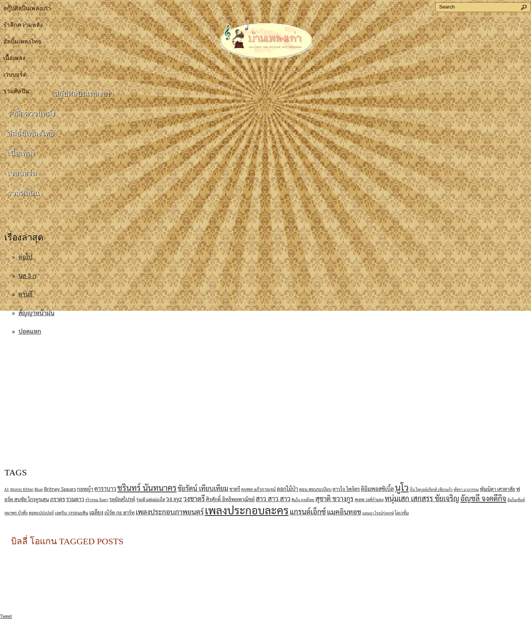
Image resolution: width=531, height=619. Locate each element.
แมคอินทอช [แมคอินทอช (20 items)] (344, 511)
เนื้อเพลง (14, 58)
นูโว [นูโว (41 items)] (402, 487)
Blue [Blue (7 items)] (39, 489)
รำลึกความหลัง (23, 25)
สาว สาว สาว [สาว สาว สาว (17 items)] (273, 498)
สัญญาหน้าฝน (36, 313)
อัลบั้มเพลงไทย (22, 41)
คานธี (25, 294)
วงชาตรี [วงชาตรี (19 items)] (194, 498)
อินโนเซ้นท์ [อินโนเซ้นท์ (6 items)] (516, 499)
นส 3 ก (27, 275)
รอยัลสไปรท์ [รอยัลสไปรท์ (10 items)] (122, 499)
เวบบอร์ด (15, 74)
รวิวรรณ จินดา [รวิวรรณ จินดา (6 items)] (96, 499)
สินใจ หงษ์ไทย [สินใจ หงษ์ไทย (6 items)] (303, 499)
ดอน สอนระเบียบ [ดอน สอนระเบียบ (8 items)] (315, 489)
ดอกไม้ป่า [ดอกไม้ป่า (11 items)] (287, 488)
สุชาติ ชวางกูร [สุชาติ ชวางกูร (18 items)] (334, 498)
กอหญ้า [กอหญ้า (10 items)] (85, 488)
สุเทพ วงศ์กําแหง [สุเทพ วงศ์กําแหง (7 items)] (369, 499)
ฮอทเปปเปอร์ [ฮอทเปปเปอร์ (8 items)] (41, 513)
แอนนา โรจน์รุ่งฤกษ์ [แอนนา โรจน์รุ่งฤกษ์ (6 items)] (378, 512)
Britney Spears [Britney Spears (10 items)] (60, 488)
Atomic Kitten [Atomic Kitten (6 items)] (22, 489)
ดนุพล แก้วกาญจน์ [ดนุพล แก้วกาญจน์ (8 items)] (258, 489)
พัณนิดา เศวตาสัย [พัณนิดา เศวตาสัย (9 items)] (497, 489)
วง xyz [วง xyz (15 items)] (174, 499)
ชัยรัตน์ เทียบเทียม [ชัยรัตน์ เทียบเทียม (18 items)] (203, 487)
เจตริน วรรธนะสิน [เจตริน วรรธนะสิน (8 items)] (71, 513)
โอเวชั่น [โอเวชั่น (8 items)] (402, 513)
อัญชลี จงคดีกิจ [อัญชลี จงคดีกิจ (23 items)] (483, 498)
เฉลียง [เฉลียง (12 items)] (96, 512)
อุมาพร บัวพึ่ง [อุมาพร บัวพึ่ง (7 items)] (16, 513)
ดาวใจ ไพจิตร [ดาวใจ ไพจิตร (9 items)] (346, 489)
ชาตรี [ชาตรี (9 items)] (234, 489)
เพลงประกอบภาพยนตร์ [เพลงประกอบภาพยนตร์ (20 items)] (170, 511)
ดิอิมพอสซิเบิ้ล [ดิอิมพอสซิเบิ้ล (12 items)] (377, 488)
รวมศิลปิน (23, 193)
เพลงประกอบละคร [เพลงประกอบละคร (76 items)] (246, 510)
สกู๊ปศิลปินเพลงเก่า (27, 8)
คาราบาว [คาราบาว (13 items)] (105, 488)
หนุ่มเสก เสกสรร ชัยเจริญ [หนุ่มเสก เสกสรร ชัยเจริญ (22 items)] (422, 498)
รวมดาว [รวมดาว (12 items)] (75, 499)
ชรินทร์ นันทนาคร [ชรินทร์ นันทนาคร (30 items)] (147, 487)
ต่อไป (25, 257)
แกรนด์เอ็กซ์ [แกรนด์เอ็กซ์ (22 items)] (308, 511)
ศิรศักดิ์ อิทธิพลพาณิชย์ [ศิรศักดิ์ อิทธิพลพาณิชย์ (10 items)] (230, 499)
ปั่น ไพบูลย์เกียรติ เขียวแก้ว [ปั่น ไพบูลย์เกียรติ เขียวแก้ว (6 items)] (431, 489)
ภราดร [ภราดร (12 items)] (57, 499)
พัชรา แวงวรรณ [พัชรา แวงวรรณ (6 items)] (466, 489)
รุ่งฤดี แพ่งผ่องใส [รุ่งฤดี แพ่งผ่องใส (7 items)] (150, 499)
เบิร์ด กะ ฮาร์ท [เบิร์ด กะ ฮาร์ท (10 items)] (119, 512)
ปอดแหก (29, 331)
